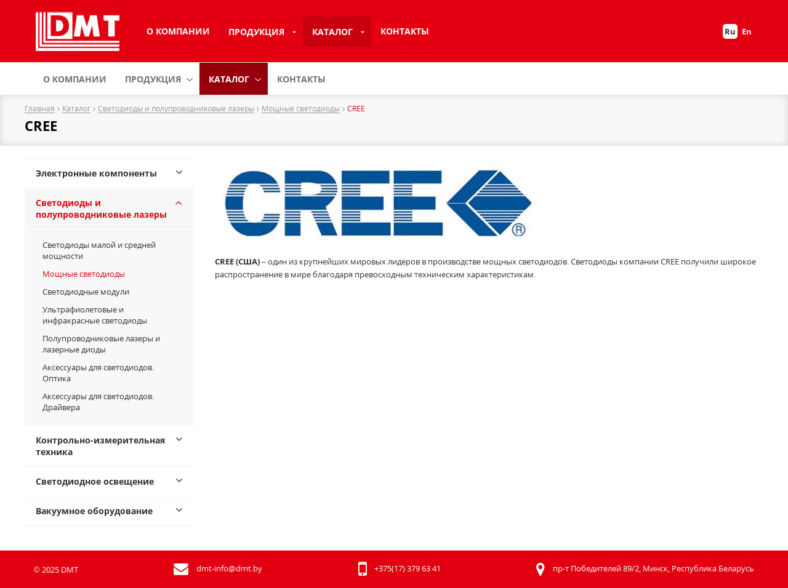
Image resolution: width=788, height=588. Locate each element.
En (747, 31)
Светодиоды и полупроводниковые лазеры (176, 109)
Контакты (404, 31)
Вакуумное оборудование (94, 511)
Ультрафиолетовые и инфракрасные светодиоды (94, 315)
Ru (730, 31)
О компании (178, 31)
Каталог (332, 32)
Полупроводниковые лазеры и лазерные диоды (101, 344)
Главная (40, 109)
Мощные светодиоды (301, 109)
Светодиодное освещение (95, 481)
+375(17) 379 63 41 (407, 568)
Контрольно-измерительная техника (100, 446)
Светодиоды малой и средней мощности (99, 250)
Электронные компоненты (96, 173)
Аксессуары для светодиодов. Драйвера (98, 402)
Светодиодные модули (85, 291)
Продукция (256, 32)
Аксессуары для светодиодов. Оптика (98, 373)
